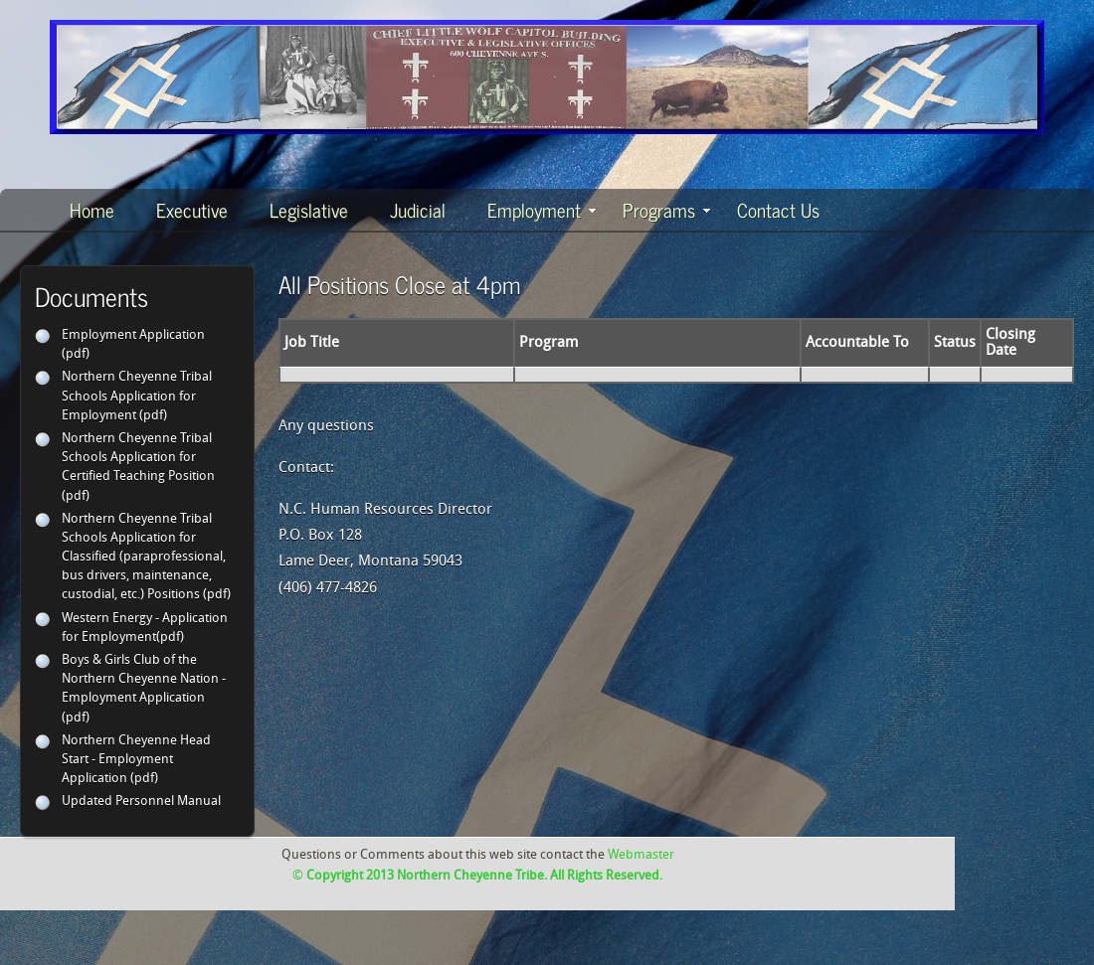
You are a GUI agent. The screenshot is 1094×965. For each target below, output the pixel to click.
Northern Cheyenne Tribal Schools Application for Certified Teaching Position (138, 457)
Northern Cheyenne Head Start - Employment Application (136, 759)
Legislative (309, 209)
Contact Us (778, 209)
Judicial (418, 209)
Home (92, 209)
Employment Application (133, 335)
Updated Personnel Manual (141, 801)
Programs (666, 209)
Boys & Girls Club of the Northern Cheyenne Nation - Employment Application (144, 679)
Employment (541, 209)
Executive (192, 209)
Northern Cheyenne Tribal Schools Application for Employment (137, 396)
